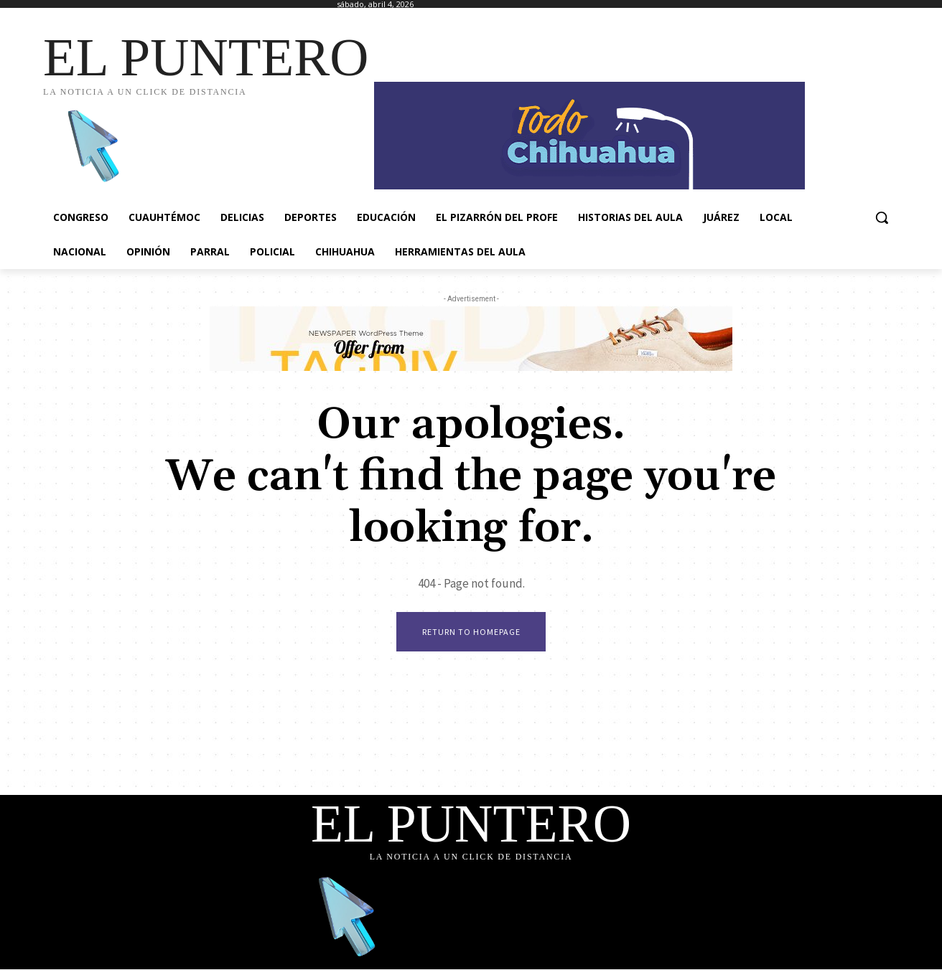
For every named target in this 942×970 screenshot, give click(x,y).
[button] (881, 217)
